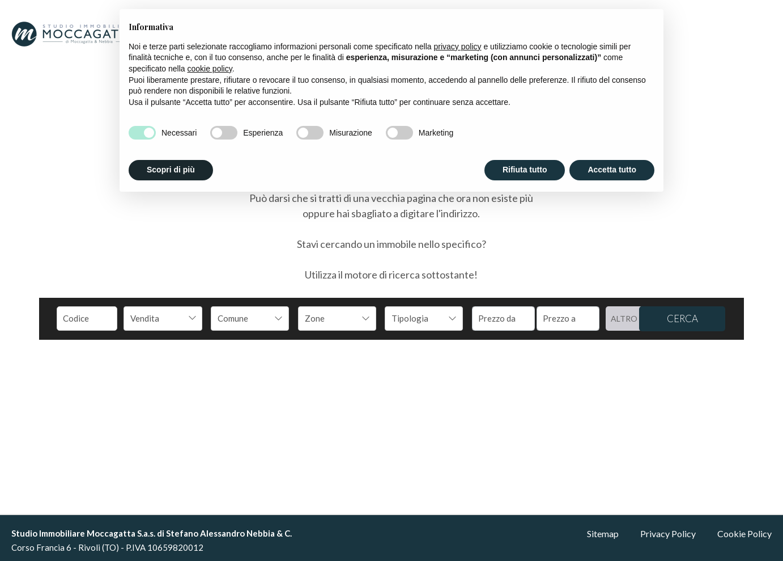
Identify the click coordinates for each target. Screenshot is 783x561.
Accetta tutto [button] (612, 169)
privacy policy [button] (458, 46)
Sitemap (603, 533)
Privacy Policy (668, 533)
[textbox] (242, 318)
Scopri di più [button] (171, 169)
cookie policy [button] (210, 68)
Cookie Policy (744, 533)
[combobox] (163, 318)
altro (624, 318)
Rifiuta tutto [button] (525, 169)
